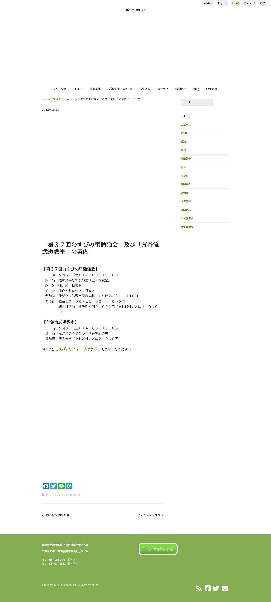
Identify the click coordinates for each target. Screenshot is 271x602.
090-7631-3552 (56, 563)
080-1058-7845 (56, 559)
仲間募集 (95, 89)
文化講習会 (187, 218)
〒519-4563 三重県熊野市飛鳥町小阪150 (65, 551)
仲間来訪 (186, 210)
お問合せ (180, 89)
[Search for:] (197, 102)
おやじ (79, 89)
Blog (196, 89)
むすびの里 (61, 89)
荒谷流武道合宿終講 (57, 515)
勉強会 (63, 495)
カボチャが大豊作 (149, 515)
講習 (183, 150)
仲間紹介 (186, 184)
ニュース (51, 495)
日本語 (236, 3)
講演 (183, 141)
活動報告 (186, 158)
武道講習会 (187, 226)
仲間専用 (211, 89)
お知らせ (186, 133)
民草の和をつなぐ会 (120, 89)
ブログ (57, 99)
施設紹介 (162, 89)
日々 (183, 167)
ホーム (46, 99)
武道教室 (144, 89)
